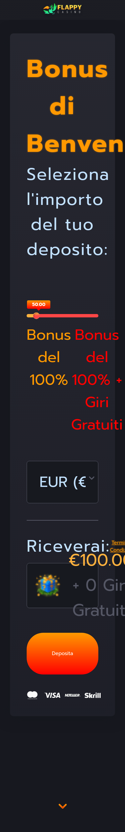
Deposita (62, 653)
